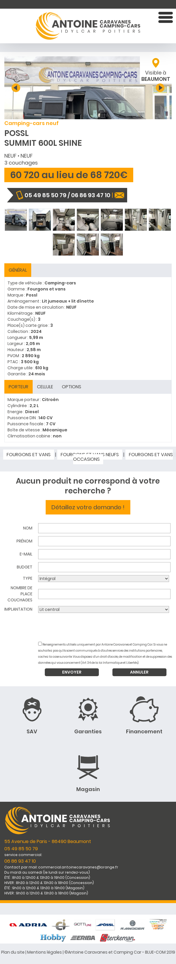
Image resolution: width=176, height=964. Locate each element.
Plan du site (13, 952)
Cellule (45, 386)
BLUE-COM (155, 952)
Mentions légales (44, 952)
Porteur (18, 386)
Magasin (88, 789)
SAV (32, 731)
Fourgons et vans (29, 454)
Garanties (88, 731)
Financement (144, 731)
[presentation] (105, 627)
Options (71, 386)
